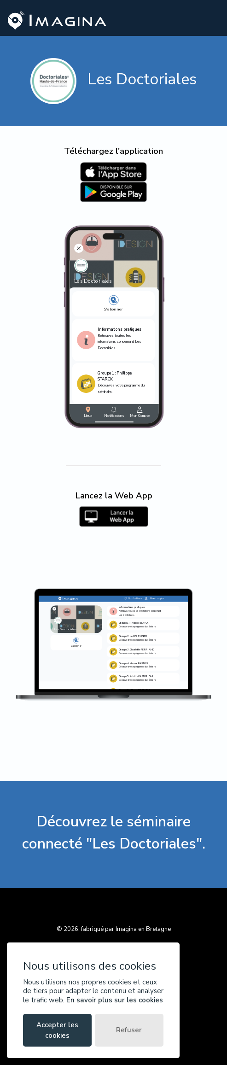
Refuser (129, 1030)
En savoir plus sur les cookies (114, 1000)
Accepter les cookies (57, 1030)
